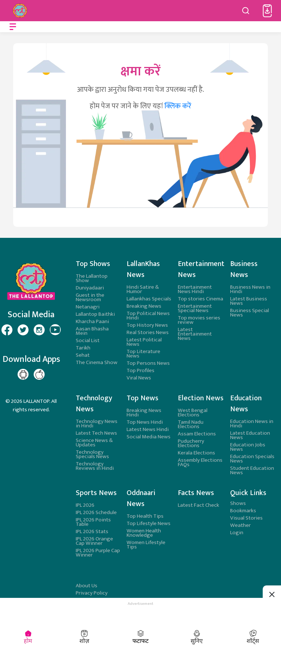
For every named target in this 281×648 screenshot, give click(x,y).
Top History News (147, 325)
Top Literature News (143, 353)
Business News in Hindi (250, 289)
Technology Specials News (92, 454)
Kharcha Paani (92, 321)
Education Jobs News (247, 447)
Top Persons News (148, 363)
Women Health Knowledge (144, 533)
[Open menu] (12, 26)
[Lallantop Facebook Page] (6, 329)
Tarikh (83, 347)
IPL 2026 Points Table (93, 522)
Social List (88, 340)
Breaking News (144, 306)
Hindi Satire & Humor (143, 289)
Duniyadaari (90, 287)
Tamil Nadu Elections (190, 424)
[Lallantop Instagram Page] (39, 329)
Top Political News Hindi (148, 315)
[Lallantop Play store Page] (39, 374)
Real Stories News (148, 332)
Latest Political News (144, 342)
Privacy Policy (92, 593)
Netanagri (88, 306)
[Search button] (246, 11)
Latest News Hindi (148, 429)
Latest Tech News (96, 433)
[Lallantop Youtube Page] (55, 329)
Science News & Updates (94, 442)
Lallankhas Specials (149, 298)
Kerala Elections (196, 452)
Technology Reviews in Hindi (95, 466)
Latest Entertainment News (195, 334)
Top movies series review (199, 320)
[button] (267, 10)
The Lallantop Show (92, 278)
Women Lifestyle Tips (146, 544)
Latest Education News (250, 435)
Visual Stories (246, 517)
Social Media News (149, 436)
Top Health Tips (145, 516)
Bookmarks (243, 510)
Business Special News (249, 312)
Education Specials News (252, 458)
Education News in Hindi (251, 423)
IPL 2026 (85, 505)
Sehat (83, 355)
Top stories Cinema (200, 298)
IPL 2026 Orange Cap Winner (94, 541)
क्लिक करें (177, 106)
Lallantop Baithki (95, 314)
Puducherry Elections (191, 443)
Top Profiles (140, 370)
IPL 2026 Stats (92, 531)
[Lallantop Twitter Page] (23, 329)
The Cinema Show (96, 362)
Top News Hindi (145, 422)
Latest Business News (248, 301)
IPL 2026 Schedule (96, 512)
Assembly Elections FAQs (200, 462)
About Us (86, 585)
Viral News (139, 377)
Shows (238, 503)
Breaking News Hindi (144, 412)
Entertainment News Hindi (195, 289)
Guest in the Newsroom (90, 297)
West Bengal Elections (192, 412)
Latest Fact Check (198, 505)
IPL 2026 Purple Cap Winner (98, 552)
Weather (240, 525)
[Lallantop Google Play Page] (23, 374)
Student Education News (252, 470)
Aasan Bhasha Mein (92, 331)
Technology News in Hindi (96, 423)
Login (236, 532)
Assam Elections (197, 433)
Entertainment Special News (195, 308)
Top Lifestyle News (149, 523)
